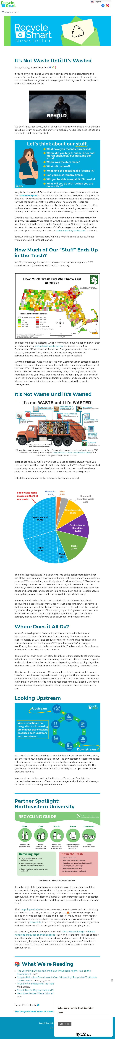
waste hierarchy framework (70, 230)
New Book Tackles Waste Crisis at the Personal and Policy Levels (51, 993)
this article (35, 922)
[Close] (112, 980)
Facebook (103, 5)
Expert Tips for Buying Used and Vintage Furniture (44, 990)
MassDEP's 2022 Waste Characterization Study (72, 453)
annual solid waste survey (49, 346)
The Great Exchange (73, 931)
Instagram (107, 5)
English (96, 1)
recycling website (30, 909)
